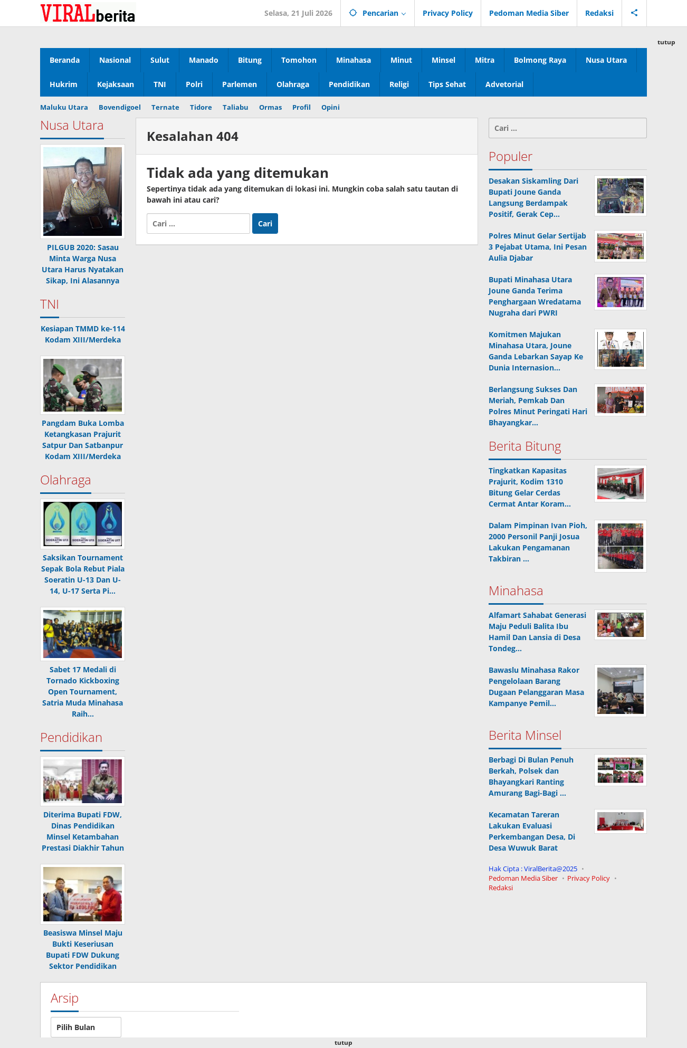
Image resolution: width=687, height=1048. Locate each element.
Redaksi (501, 887)
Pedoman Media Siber (523, 878)
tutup (666, 41)
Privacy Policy (588, 878)
